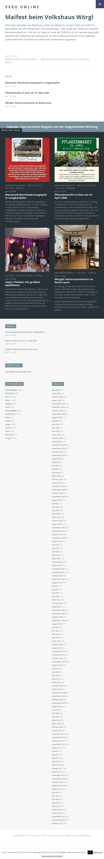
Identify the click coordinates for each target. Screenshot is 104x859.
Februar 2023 (57, 521)
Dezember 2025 (58, 404)
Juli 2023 (55, 503)
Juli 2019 (55, 668)
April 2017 (56, 761)
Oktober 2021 (57, 576)
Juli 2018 (55, 710)
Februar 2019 (57, 686)
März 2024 (56, 476)
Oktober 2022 (57, 534)
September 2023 (58, 496)
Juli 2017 (55, 751)
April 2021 (56, 596)
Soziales (8, 428)
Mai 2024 (55, 469)
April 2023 (56, 514)
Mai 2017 (55, 758)
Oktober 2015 (57, 823)
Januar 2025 (56, 441)
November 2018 (58, 696)
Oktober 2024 (57, 452)
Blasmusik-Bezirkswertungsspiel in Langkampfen (32, 82)
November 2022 (58, 531)
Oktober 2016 (57, 782)
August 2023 (57, 500)
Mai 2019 (55, 675)
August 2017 (57, 748)
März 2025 (56, 434)
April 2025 (56, 431)
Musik (20, 188)
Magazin (8, 404)
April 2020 (56, 637)
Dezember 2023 (58, 486)
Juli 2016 (55, 792)
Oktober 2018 (57, 699)
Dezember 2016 (58, 775)
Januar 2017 (56, 772)
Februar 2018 (57, 727)
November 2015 (58, 820)
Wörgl (33, 59)
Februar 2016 (57, 809)
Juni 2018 (55, 713)
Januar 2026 (56, 400)
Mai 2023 (55, 510)
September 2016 (58, 785)
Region (71, 188)
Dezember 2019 (58, 651)
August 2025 (57, 417)
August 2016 (57, 789)
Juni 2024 (55, 465)
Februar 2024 (57, 479)
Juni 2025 (55, 424)
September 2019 (58, 662)
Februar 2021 (57, 603)
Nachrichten (24, 275)
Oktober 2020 (57, 617)
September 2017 (58, 744)
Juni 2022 (55, 548)
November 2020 (58, 613)
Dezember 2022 (58, 527)
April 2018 (56, 720)
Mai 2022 (55, 551)
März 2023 (56, 517)
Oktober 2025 (57, 410)
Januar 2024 (56, 483)
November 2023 (58, 490)
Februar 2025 (57, 438)
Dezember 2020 (58, 610)
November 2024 (58, 448)
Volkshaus (84, 59)
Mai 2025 (55, 428)
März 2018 (56, 723)
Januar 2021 (56, 607)
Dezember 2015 (58, 816)
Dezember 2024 (58, 445)
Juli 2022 (55, 545)
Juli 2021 (55, 586)
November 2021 (58, 572)
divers (7, 397)
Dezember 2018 (58, 693)
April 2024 (56, 472)
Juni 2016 (55, 796)
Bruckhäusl (35, 185)
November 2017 (58, 737)
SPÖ (76, 59)
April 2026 (56, 390)
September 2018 (58, 703)
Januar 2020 (56, 648)
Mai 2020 (55, 634)
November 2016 (58, 779)
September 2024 (58, 455)
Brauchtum (51, 59)
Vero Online (22, 6)
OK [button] (90, 852)
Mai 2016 (55, 799)
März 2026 (56, 393)
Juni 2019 (55, 672)
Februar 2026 (57, 397)
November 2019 (58, 655)
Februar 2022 (57, 562)
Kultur (25, 59)
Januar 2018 (56, 730)
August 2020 (57, 624)
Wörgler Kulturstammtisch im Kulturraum (28, 102)
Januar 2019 (56, 689)
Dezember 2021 (58, 569)
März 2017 (56, 765)
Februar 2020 (57, 644)
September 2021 (58, 579)
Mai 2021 (55, 593)
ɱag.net (12, 127)
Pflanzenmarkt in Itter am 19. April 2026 (27, 92)
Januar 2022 (56, 565)
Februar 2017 (57, 768)
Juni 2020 (55, 631)
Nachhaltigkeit (86, 185)
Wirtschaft (9, 434)
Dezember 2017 (58, 734)
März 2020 (56, 641)
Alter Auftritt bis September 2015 (18, 372)
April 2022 (56, 555)
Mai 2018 (55, 717)
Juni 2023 (55, 507)
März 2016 (56, 806)
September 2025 (58, 414)
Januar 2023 (56, 524)
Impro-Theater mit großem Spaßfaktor (22, 283)
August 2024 (57, 459)
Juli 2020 (55, 627)
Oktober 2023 (57, 493)
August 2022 (57, 541)
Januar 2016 (56, 813)
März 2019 (56, 682)
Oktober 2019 (57, 658)
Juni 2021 (55, 589)
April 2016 (56, 803)
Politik (7, 421)
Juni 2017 (55, 754)
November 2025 (58, 407)
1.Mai (42, 59)
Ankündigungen (13, 59)
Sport (7, 431)
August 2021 (57, 582)
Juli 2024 (55, 462)
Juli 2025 (55, 421)
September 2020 (58, 620)
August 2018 (57, 706)
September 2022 (58, 538)
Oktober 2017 (57, 741)
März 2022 (56, 558)
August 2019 (57, 665)
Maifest (69, 59)
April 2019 (56, 679)
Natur (60, 188)
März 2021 (56, 600)
